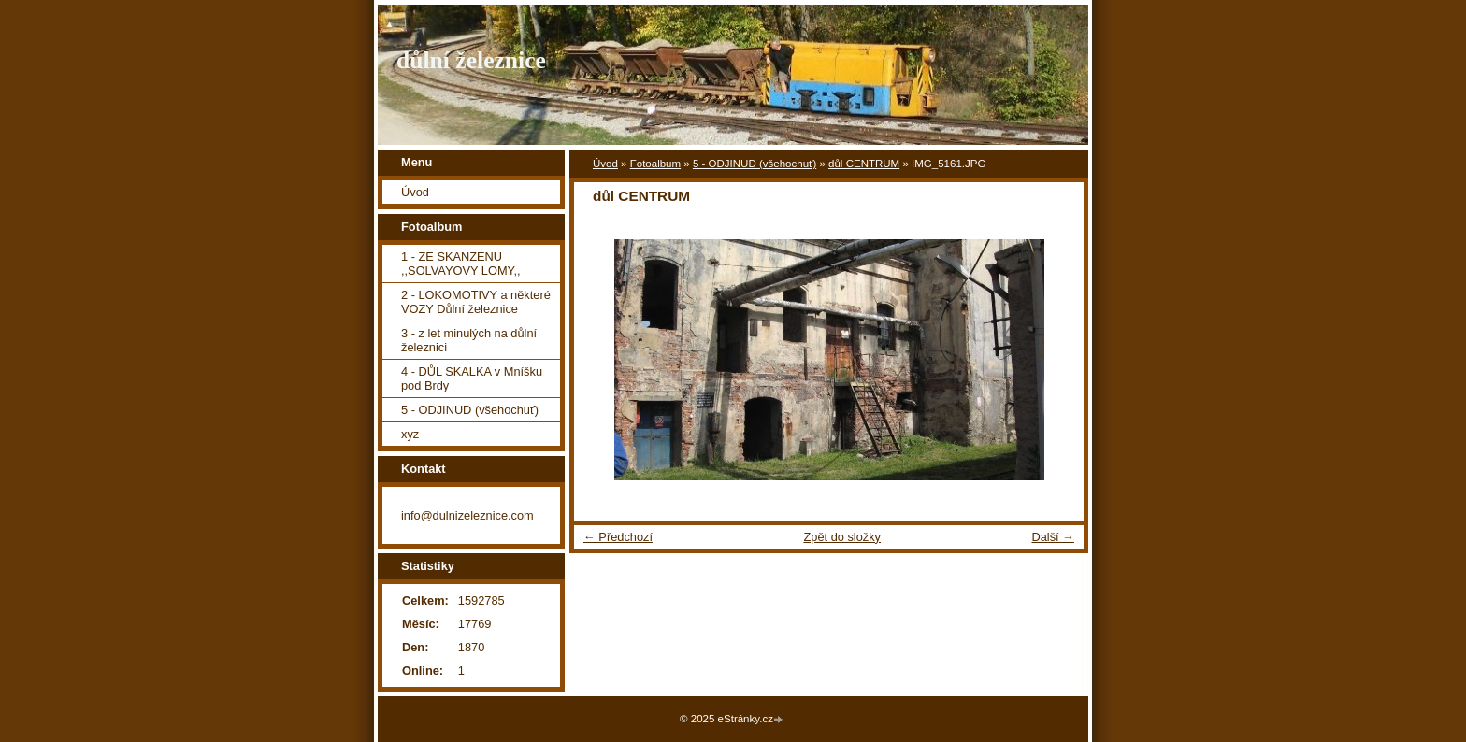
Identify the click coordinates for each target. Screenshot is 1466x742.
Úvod (605, 163)
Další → (1052, 537)
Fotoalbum (655, 163)
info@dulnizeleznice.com (467, 515)
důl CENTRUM (863, 163)
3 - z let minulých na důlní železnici (469, 340)
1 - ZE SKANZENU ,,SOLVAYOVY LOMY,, (461, 264)
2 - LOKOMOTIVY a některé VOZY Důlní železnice (476, 302)
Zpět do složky (842, 537)
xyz (410, 434)
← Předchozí (618, 537)
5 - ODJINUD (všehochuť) (754, 163)
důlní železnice (471, 60)
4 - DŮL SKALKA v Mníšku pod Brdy (471, 378)
